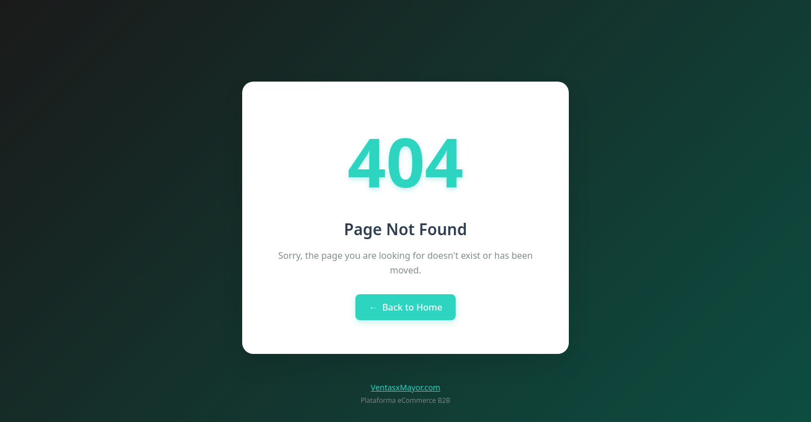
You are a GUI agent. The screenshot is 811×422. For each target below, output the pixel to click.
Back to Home (406, 307)
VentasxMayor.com (405, 387)
